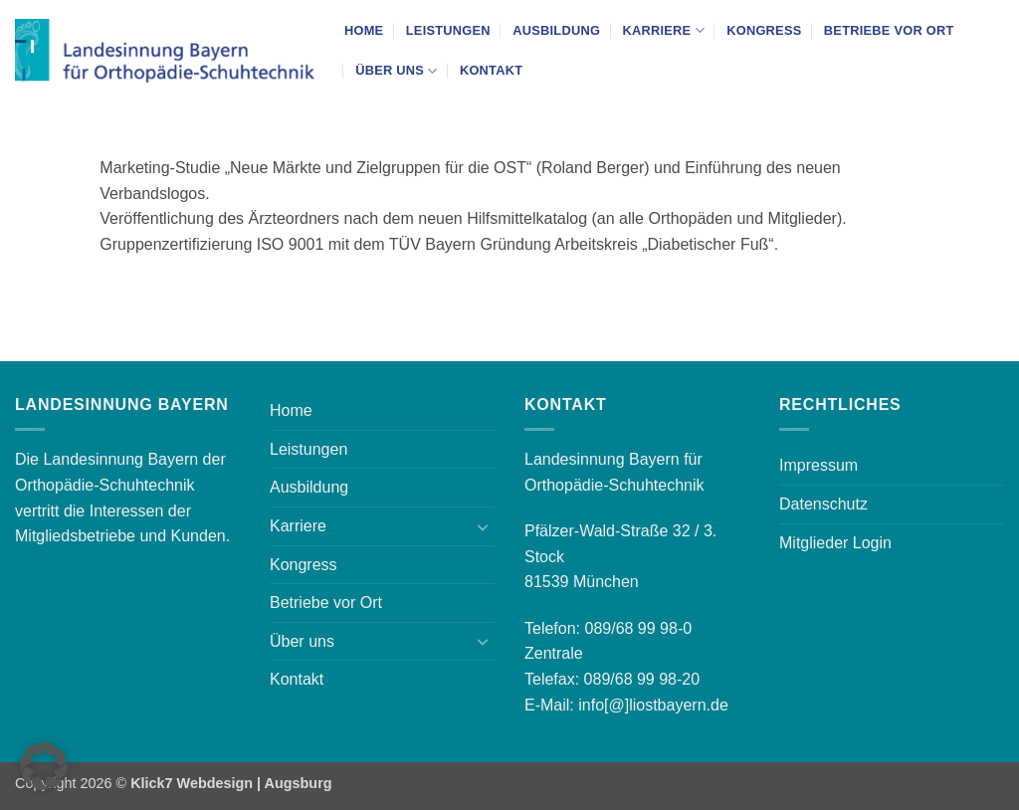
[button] (44, 766)
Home (363, 30)
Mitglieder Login (835, 542)
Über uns (396, 71)
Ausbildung (556, 30)
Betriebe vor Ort (889, 30)
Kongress (763, 30)
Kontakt (491, 70)
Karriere (663, 30)
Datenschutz (823, 504)
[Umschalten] (483, 526)
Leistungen (448, 30)
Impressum (818, 465)
